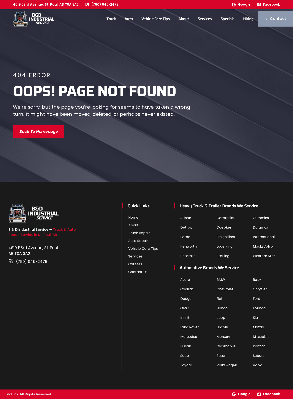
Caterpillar (226, 217)
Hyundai (259, 308)
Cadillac (187, 289)
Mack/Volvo (263, 246)
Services (197, 19)
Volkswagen (227, 365)
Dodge (186, 298)
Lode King (225, 246)
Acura (185, 279)
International (264, 236)
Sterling (223, 255)
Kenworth (188, 246)
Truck (103, 19)
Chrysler (260, 289)
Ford (257, 298)
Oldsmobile (226, 346)
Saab (184, 355)
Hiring (240, 19)
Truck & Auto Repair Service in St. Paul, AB (42, 232)
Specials (220, 19)
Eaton (185, 236)
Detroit (186, 227)
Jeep (221, 317)
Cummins (261, 217)
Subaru (259, 355)
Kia (255, 317)
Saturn (222, 355)
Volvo (257, 365)
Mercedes (188, 336)
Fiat (220, 298)
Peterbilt (187, 255)
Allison (185, 217)
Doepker (224, 227)
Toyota (186, 365)
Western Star (264, 255)
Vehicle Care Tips (148, 19)
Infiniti (185, 317)
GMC (184, 308)
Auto (121, 19)
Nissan (185, 346)
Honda (222, 308)
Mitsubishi (261, 336)
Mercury (224, 336)
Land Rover (189, 327)
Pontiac (259, 346)
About (176, 19)
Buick (257, 279)
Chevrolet (225, 289)
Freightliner (226, 236)
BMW (221, 279)
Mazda (258, 327)
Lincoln (222, 327)
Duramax (260, 227)
